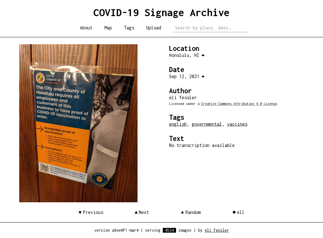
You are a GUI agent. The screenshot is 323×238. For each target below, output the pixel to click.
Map (108, 27)
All (240, 212)
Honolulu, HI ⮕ (186, 55)
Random (193, 212)
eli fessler (217, 230)
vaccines (237, 124)
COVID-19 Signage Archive (161, 12)
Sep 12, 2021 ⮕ (186, 76)
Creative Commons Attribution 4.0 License (239, 104)
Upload (153, 27)
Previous (93, 212)
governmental (207, 124)
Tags (129, 27)
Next (144, 212)
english (178, 124)
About (86, 27)
